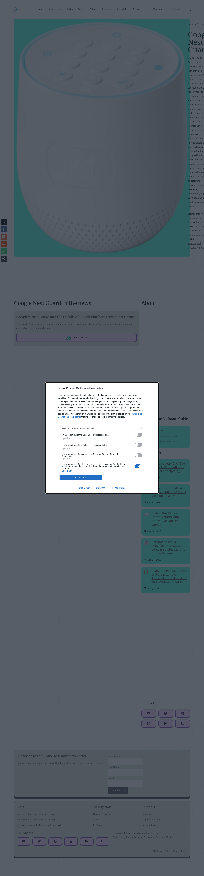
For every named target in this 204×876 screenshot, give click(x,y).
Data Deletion (85, 488)
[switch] (138, 435)
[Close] (153, 388)
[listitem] (102, 428)
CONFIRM (80, 477)
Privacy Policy (118, 488)
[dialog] (102, 438)
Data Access (102, 488)
